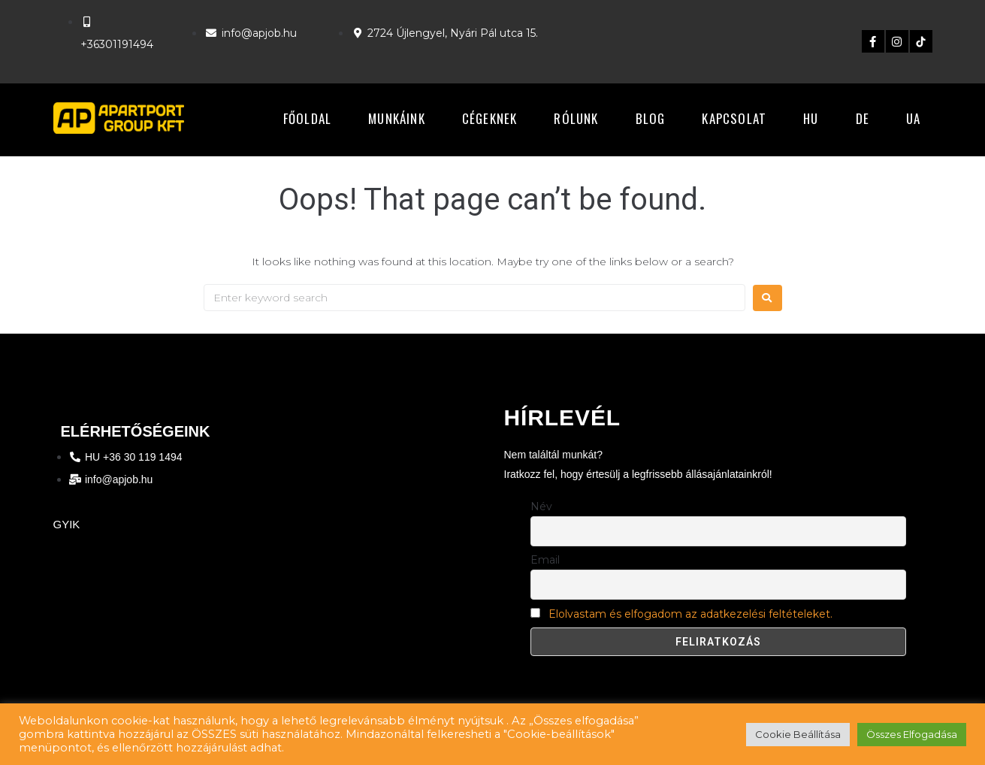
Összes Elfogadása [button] (911, 734)
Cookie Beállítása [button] (798, 734)
